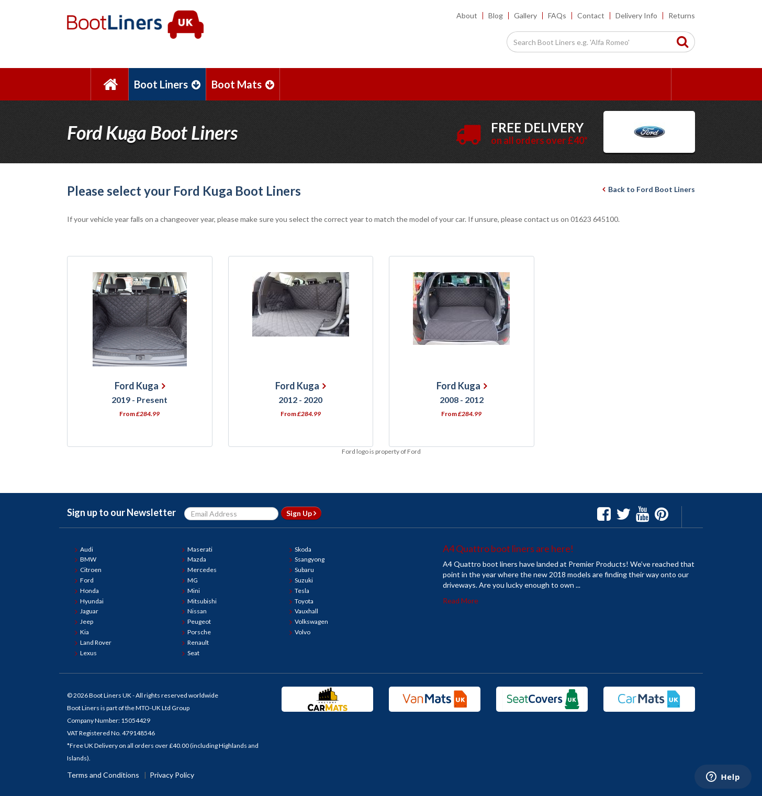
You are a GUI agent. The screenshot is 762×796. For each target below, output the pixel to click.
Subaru (304, 570)
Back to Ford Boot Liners (648, 189)
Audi (86, 549)
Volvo (302, 632)
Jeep (86, 621)
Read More (460, 600)
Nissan (197, 611)
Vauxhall (306, 611)
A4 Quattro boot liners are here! (508, 548)
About (466, 15)
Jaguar (89, 611)
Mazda (196, 559)
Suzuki (304, 580)
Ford (87, 580)
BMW (88, 559)
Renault (198, 642)
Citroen (91, 570)
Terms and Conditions (103, 774)
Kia (84, 632)
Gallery (525, 15)
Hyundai (92, 601)
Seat (193, 653)
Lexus (88, 653)
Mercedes (202, 570)
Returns (681, 15)
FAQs (557, 15)
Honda (89, 591)
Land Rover (95, 642)
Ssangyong (309, 559)
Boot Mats (242, 84)
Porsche (199, 632)
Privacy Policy (172, 774)
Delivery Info (636, 15)
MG (192, 580)
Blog (495, 15)
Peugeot (199, 621)
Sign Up (301, 513)
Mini (193, 591)
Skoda (303, 549)
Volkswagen (311, 621)
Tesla (302, 591)
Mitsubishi (202, 601)
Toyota (304, 601)
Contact (590, 15)
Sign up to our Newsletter (121, 512)
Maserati (199, 549)
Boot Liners (167, 84)
